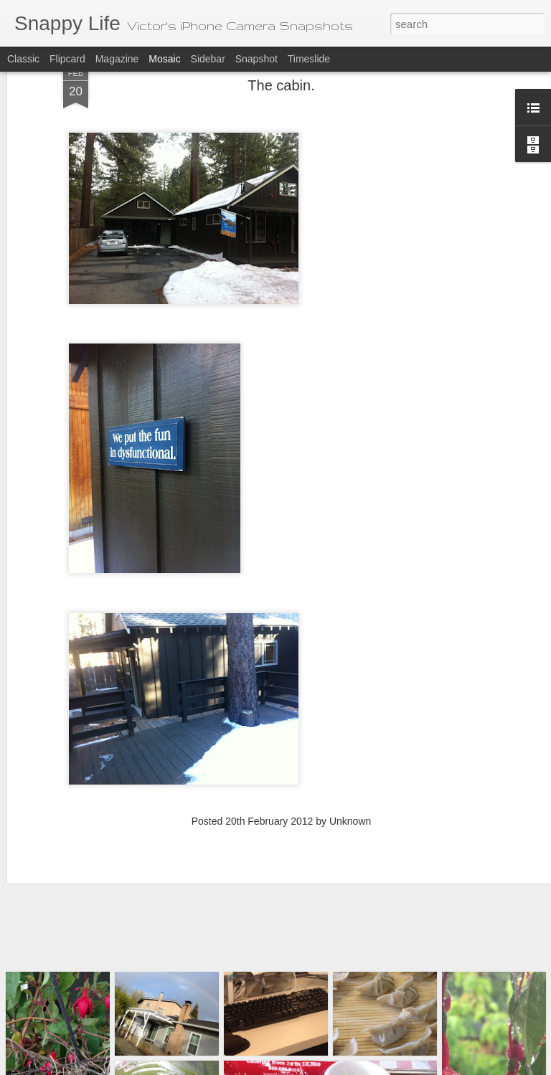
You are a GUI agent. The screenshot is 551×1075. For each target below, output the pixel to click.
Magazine (117, 59)
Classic (23, 59)
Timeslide (309, 59)
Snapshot (256, 59)
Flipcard (67, 59)
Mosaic (164, 59)
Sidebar (208, 59)
